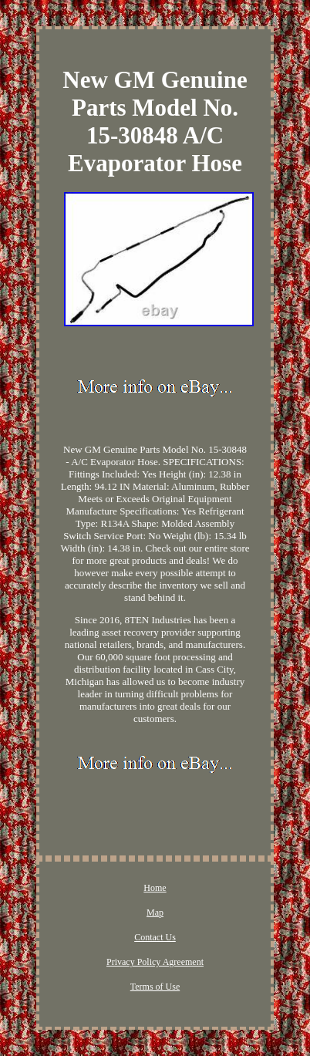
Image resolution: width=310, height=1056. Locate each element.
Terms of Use (155, 986)
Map (155, 912)
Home (154, 887)
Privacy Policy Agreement (155, 961)
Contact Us (155, 937)
